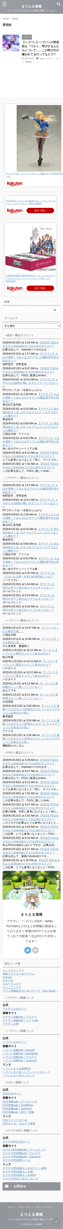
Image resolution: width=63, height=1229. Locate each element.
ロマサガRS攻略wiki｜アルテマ (21, 1153)
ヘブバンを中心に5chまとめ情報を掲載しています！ (31, 1219)
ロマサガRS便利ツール (16, 1160)
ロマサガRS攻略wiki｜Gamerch (22, 1156)
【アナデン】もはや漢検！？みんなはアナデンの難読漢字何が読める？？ (31, 357)
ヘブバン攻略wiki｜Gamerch (20, 1060)
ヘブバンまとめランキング (19, 1075)
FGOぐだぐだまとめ (15, 1120)
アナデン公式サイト (15, 1008)
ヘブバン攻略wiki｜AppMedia (20, 1053)
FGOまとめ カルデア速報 (19, 1123)
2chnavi (7, 977)
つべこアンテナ (12, 987)
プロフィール (24, 1207)
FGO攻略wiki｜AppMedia (18, 1105)
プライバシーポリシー (45, 1207)
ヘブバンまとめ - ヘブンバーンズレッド (27, 1072)
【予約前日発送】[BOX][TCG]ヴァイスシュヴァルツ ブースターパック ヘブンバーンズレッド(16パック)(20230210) (30, 278)
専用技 (28, 62)
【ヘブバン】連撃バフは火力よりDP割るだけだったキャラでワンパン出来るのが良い (31, 709)
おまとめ (8, 980)
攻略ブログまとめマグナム (19, 973)
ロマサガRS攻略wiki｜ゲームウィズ (24, 1149)
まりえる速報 (31, 1214)
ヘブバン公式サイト (15, 1042)
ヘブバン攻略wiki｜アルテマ (20, 1057)
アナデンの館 (11, 1023)
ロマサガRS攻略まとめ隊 (18, 1171)
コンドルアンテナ (13, 970)
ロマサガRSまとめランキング (20, 1178)
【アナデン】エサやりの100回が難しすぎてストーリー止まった (30, 383)
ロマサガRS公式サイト (16, 1141)
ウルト (49, 58)
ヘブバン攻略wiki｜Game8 (19, 1050)
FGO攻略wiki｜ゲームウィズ (20, 1101)
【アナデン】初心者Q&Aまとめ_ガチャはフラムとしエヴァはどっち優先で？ (31, 412)
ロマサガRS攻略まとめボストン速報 (25, 1168)
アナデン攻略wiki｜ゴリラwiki (20, 1020)
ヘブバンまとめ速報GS (17, 1068)
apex (42, 58)
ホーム (11, 1207)
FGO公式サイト (12, 1093)
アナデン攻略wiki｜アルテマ (20, 1016)
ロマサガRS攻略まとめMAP (19, 1175)
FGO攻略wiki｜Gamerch (17, 1108)
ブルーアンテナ (12, 983)
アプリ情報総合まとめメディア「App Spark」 (30, 990)
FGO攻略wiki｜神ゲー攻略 (18, 1112)
